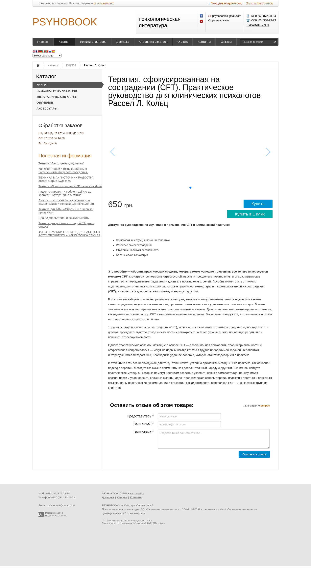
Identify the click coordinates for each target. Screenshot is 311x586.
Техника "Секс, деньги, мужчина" (61, 163)
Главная (43, 41)
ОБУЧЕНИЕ (44, 102)
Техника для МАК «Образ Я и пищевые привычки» (65, 210)
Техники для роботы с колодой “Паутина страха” (66, 224)
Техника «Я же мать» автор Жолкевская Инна (70, 186)
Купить (258, 203)
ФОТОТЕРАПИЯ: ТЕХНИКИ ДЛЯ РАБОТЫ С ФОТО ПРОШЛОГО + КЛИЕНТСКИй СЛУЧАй (69, 233)
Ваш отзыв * (143, 432)
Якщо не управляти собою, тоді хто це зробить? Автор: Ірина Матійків (64, 193)
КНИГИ (41, 84)
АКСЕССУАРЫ (47, 108)
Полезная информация (65, 155)
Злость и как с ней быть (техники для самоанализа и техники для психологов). (66, 202)
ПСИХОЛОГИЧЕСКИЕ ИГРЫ (56, 90)
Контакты (204, 41)
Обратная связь (218, 20)
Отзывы (226, 41)
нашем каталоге (104, 3)
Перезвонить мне (258, 24)
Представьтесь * (140, 416)
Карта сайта (137, 493)
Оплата (183, 41)
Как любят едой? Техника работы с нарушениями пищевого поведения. (63, 170)
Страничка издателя (153, 41)
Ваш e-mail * (143, 424)
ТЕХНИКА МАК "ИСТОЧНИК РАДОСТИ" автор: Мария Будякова (65, 179)
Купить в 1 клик (250, 214)
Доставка (122, 41)
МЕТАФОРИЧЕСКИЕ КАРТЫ (56, 96)
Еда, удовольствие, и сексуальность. (63, 217)
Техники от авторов (93, 41)
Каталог (64, 41)
